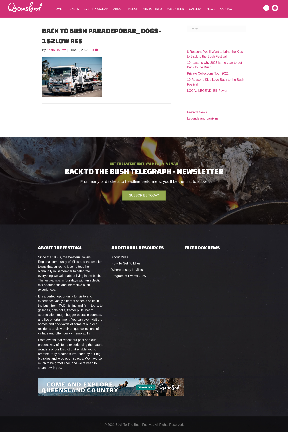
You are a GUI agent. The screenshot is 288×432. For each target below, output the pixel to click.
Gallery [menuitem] (195, 8)
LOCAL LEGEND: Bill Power (207, 90)
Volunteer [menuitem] (175, 8)
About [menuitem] (118, 8)
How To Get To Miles (126, 263)
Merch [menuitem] (133, 8)
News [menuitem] (211, 8)
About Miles (119, 257)
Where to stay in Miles (127, 269)
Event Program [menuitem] (96, 8)
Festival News (197, 112)
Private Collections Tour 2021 (208, 73)
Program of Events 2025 (128, 276)
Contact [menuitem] (227, 8)
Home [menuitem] (58, 8)
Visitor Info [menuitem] (152, 8)
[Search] (216, 29)
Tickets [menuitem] (73, 8)
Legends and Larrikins (202, 118)
